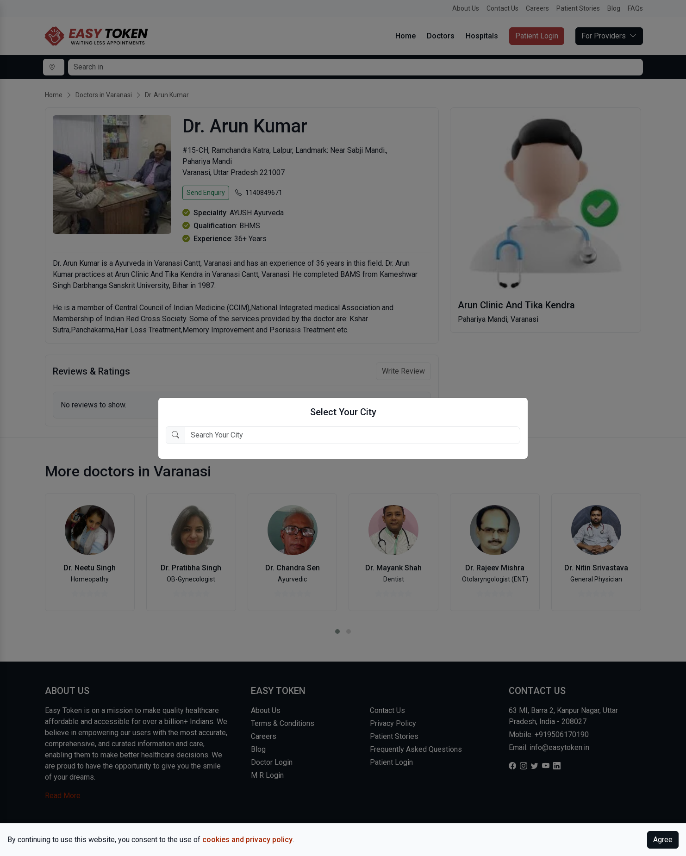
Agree (663, 839)
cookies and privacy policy (247, 839)
